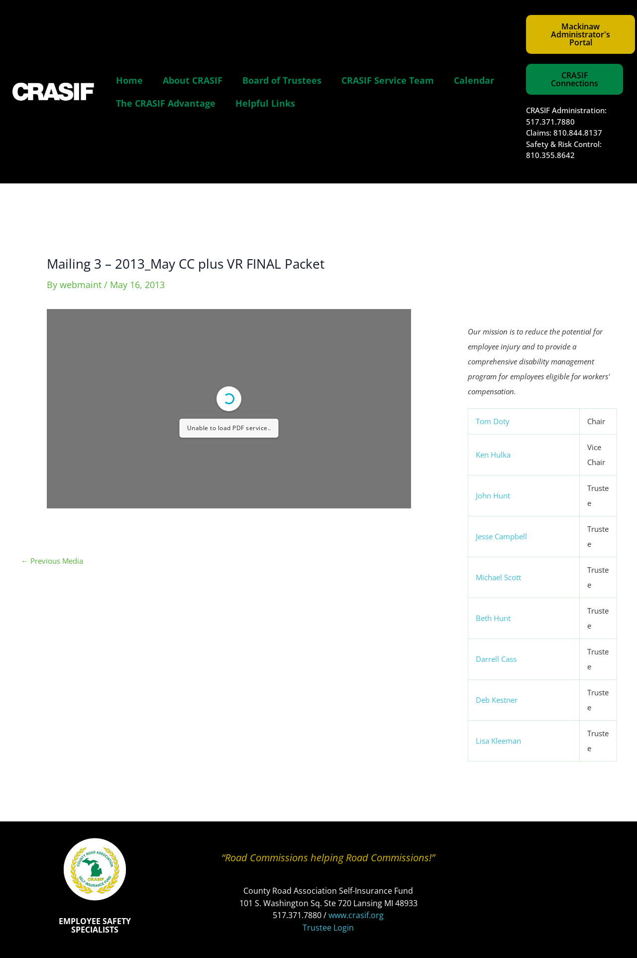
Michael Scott (498, 577)
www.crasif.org (356, 915)
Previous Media (52, 561)
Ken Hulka (493, 455)
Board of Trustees (281, 80)
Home (129, 80)
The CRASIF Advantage (165, 103)
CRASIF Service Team (387, 80)
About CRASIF (192, 80)
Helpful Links (265, 103)
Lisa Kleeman (498, 741)
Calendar (474, 80)
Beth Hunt (493, 618)
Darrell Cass (496, 659)
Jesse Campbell (501, 536)
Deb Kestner (497, 700)
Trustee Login (328, 927)
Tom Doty (493, 421)
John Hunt (493, 495)
